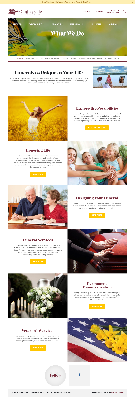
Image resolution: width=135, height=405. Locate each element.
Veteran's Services (38, 331)
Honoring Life (38, 150)
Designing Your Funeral (97, 198)
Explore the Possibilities (97, 108)
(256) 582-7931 (113, 10)
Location (99, 10)
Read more (39, 173)
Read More (86, 2)
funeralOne (117, 393)
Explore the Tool (97, 128)
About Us (86, 10)
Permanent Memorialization (97, 285)
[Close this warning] (133, 2)
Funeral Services (38, 240)
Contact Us (114, 8)
